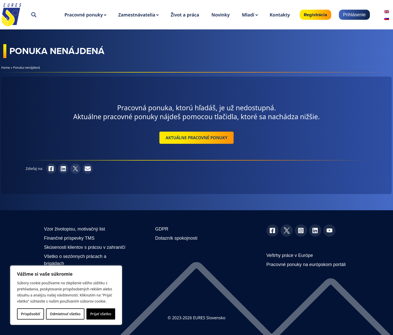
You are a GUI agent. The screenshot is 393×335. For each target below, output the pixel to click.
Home (5, 67)
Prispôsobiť (30, 313)
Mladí (248, 15)
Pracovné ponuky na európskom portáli (306, 264)
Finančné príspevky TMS (69, 238)
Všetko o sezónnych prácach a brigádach (75, 260)
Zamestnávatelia (136, 15)
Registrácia (315, 14)
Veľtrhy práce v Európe (289, 255)
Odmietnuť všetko (65, 313)
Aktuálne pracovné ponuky (196, 137)
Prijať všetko (100, 313)
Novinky (220, 15)
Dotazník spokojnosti (176, 238)
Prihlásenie (354, 14)
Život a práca (185, 15)
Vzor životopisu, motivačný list (74, 229)
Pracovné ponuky (83, 15)
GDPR (161, 229)
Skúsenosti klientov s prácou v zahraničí (84, 247)
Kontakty (280, 15)
